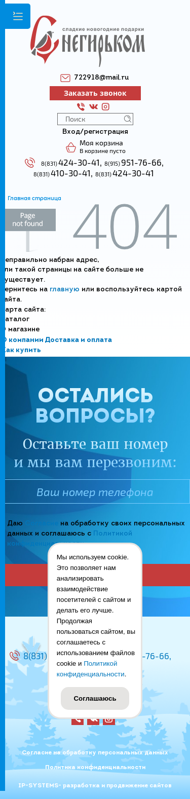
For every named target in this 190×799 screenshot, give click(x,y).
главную (65, 289)
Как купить (21, 350)
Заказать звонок (95, 93)
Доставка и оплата (78, 340)
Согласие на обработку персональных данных (95, 753)
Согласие (41, 523)
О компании (22, 340)
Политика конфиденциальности (95, 768)
